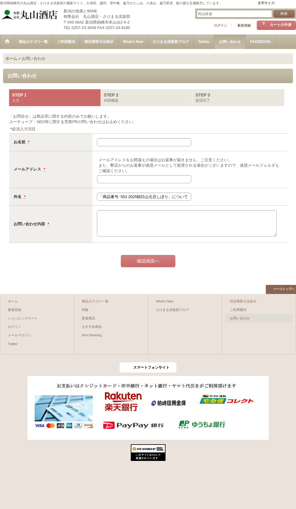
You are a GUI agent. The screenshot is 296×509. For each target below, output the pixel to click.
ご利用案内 (238, 310)
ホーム (13, 301)
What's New (165, 301)
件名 (18, 196)
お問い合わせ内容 (30, 224)
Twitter (13, 344)
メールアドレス (28, 169)
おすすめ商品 (92, 326)
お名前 (20, 142)
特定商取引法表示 (243, 301)
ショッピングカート (23, 318)
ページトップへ (283, 289)
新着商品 (88, 318)
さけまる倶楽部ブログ (172, 310)
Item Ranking (91, 335)
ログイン (220, 25)
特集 (85, 310)
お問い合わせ (240, 318)
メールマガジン (19, 335)
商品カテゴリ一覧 (95, 301)
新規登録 (244, 25)
